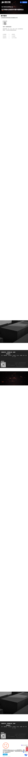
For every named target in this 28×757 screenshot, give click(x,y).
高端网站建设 (5, 355)
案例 (23, 355)
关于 (13, 356)
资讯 (26, 355)
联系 (15, 356)
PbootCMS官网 (6, 751)
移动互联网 (14, 355)
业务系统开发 (10, 355)
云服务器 (21, 355)
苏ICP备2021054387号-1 (22, 735)
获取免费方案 (24, 2)
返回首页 (5, 754)
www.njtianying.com (21, 365)
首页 (2, 355)
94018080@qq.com (21, 366)
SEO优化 (18, 355)
